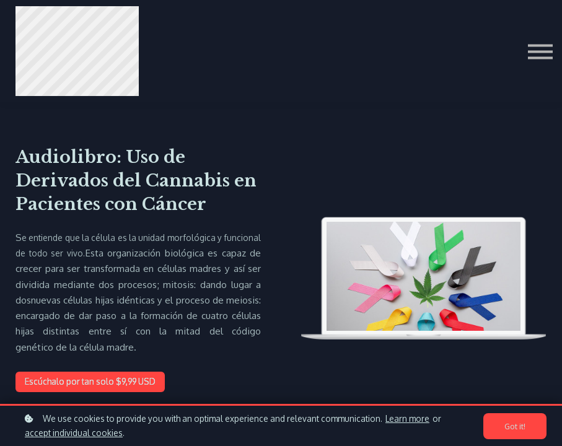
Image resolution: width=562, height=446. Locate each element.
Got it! (514, 426)
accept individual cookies (74, 432)
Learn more (407, 418)
